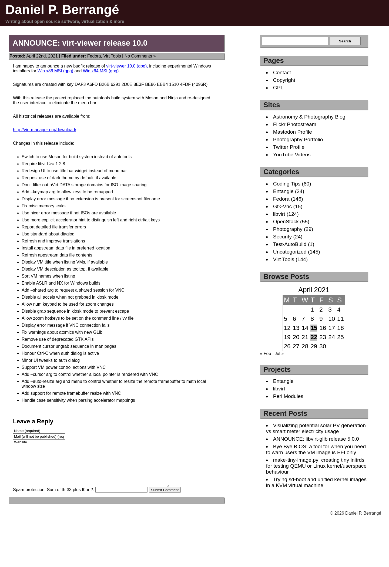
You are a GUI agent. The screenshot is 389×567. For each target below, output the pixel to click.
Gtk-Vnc (282, 206)
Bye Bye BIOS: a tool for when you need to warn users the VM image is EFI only (316, 449)
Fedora (94, 56)
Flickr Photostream (294, 124)
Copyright (284, 80)
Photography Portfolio (298, 139)
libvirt (279, 214)
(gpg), (142, 66)
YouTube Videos (292, 154)
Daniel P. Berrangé (62, 9)
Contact (282, 72)
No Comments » (140, 56)
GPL (278, 87)
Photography (288, 229)
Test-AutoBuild (290, 244)
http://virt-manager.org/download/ (44, 129)
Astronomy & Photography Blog (309, 117)
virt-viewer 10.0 (120, 66)
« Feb (265, 353)
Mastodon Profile (292, 132)
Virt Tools (112, 56)
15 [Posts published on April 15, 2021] (313, 328)
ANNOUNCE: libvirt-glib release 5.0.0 (316, 439)
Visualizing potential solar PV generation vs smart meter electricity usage (316, 428)
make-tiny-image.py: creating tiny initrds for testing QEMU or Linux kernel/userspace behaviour (316, 466)
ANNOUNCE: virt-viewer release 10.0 (79, 43)
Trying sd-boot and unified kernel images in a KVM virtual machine (316, 482)
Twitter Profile (288, 147)
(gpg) (68, 71)
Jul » (279, 353)
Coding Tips (286, 184)
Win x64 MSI (95, 71)
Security (282, 236)
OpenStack (286, 221)
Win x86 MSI (50, 71)
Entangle (283, 191)
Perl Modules (288, 396)
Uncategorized (290, 252)
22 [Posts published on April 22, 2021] (313, 337)
